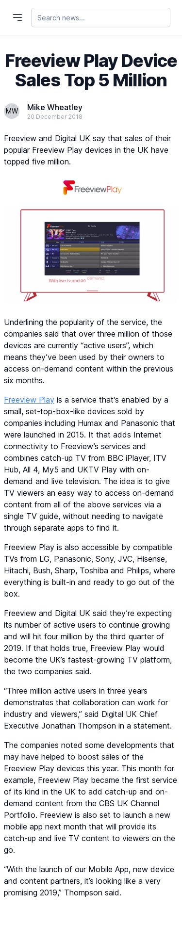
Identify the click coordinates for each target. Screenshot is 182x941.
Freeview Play (29, 400)
